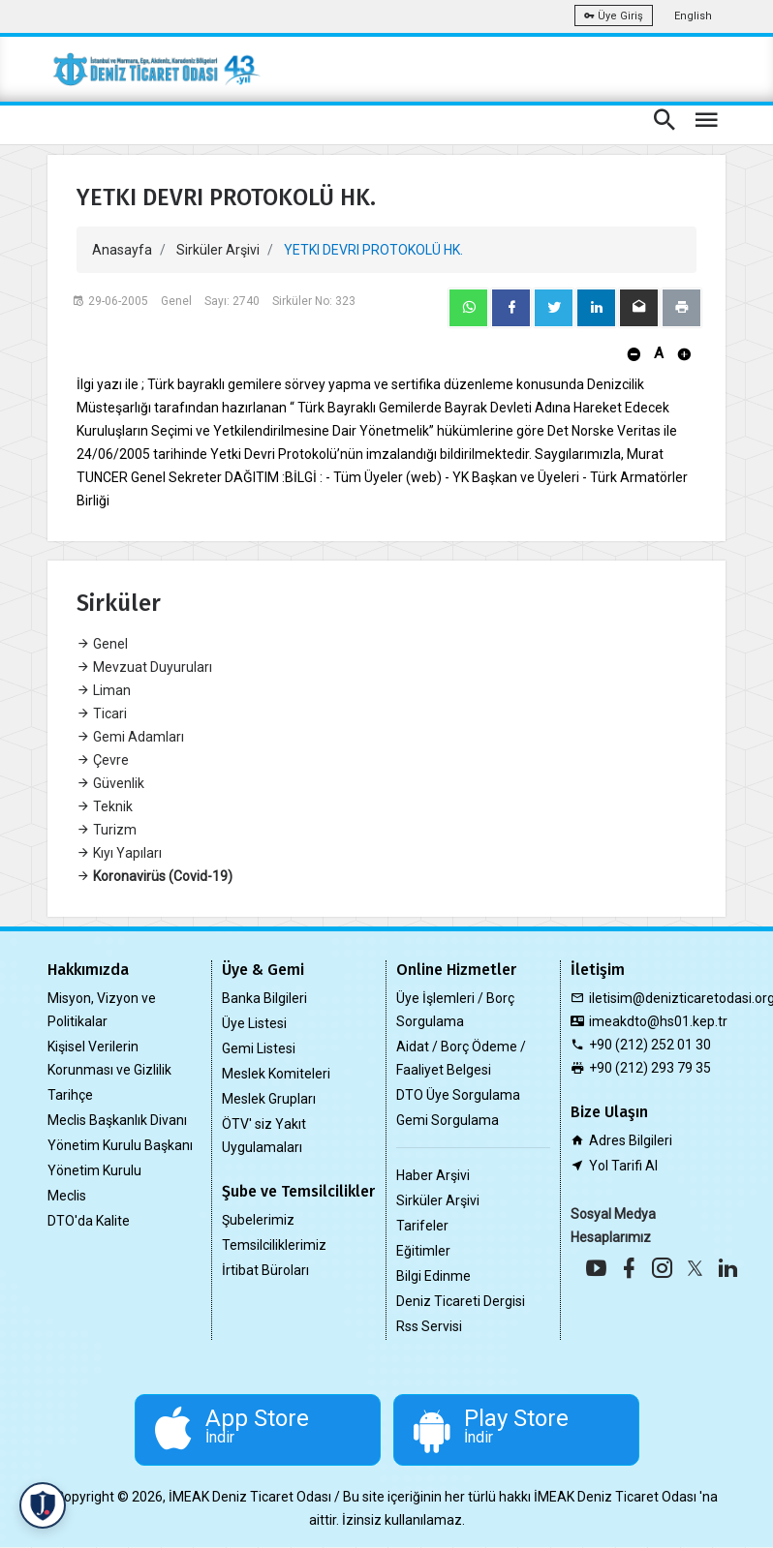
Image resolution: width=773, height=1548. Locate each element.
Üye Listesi (254, 1023)
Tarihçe (70, 1095)
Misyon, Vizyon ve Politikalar (101, 1009)
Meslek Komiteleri (276, 1073)
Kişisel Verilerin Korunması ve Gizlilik (109, 1058)
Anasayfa (122, 250)
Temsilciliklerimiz (274, 1245)
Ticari (102, 713)
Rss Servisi (429, 1326)
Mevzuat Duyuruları (144, 667)
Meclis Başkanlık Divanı (117, 1120)
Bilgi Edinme (433, 1276)
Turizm (107, 829)
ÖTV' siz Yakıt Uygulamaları (264, 1135)
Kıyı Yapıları (119, 853)
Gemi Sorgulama (447, 1120)
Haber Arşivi (433, 1175)
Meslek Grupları (269, 1099)
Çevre (103, 760)
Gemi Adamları (130, 736)
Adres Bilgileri (630, 1140)
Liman (104, 690)
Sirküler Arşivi (218, 250)
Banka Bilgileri (264, 998)
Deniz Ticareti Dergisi (460, 1301)
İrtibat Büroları (265, 1270)
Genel (102, 644)
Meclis (66, 1195)
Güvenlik (110, 783)
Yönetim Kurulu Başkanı (120, 1145)
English (693, 16)
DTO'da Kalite (88, 1221)
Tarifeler (422, 1225)
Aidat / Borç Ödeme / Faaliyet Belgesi (461, 1058)
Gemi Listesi (258, 1048)
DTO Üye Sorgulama (458, 1095)
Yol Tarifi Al (623, 1165)
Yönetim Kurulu (94, 1170)
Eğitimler (423, 1251)
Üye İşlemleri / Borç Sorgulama (455, 1009)
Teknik (105, 806)
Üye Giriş (613, 16)
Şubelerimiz (258, 1220)
